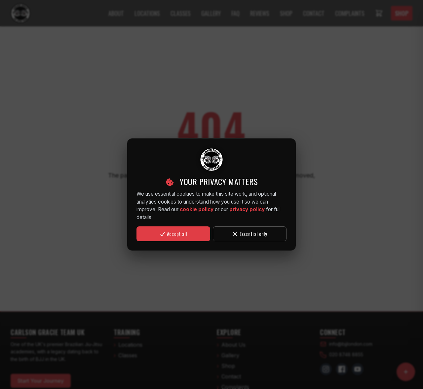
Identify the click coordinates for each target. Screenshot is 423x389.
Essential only (249, 233)
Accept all (173, 233)
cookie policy (196, 209)
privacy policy (247, 209)
